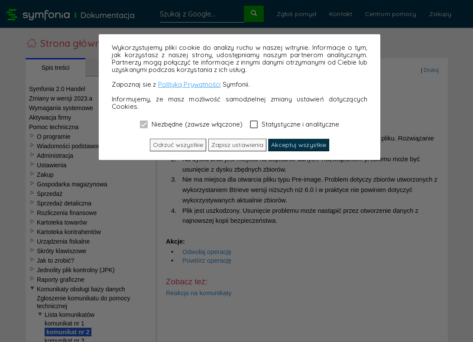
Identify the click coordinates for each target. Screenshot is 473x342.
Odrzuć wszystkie (178, 145)
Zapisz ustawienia (237, 145)
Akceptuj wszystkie (298, 145)
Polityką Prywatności (189, 84)
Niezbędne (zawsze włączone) (191, 124)
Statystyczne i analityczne (295, 124)
